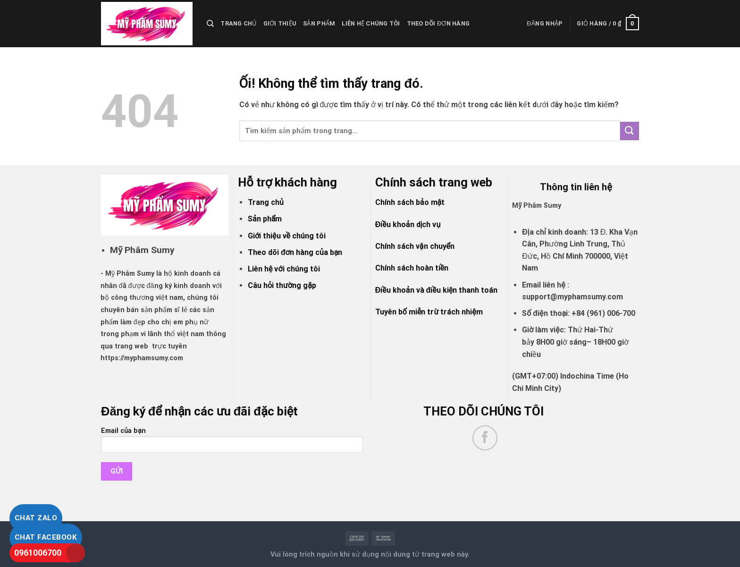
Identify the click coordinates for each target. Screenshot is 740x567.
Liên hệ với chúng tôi (284, 268)
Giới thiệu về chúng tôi (287, 235)
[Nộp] (629, 131)
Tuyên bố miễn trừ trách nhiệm (429, 311)
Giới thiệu (280, 23)
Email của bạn (232, 443)
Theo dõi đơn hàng (438, 23)
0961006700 (37, 553)
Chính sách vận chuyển (414, 246)
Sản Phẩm (319, 23)
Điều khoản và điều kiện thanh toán (436, 290)
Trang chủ (238, 23)
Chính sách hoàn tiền (411, 267)
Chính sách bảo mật (410, 202)
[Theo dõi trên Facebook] (484, 437)
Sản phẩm (265, 218)
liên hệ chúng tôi (371, 23)
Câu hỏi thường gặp (282, 285)
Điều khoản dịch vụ (407, 224)
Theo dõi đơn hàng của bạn (295, 252)
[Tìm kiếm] (210, 24)
